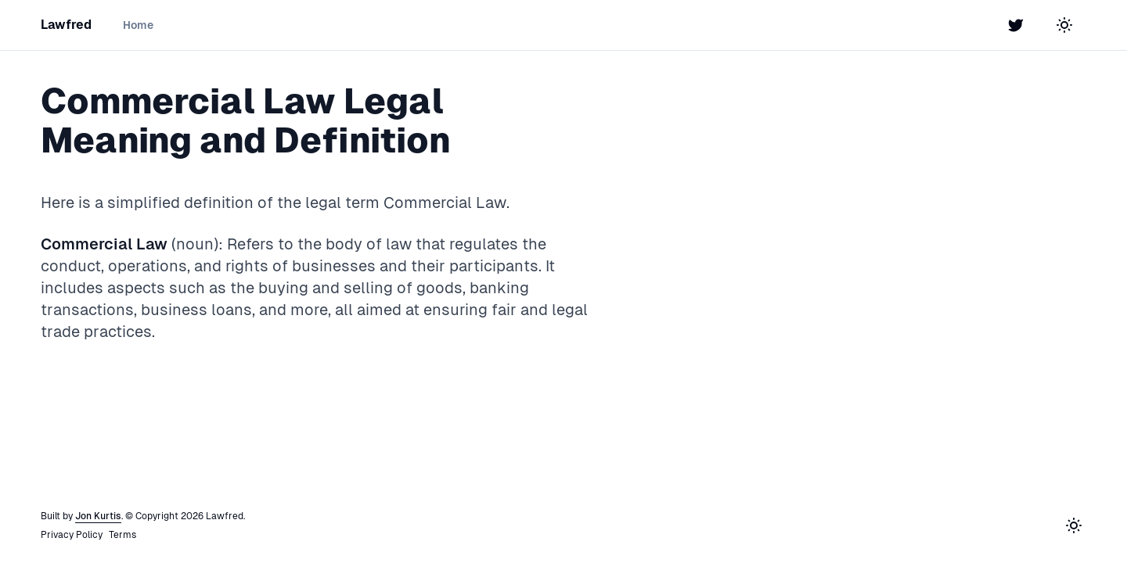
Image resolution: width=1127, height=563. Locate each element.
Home (138, 25)
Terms (122, 534)
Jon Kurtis (98, 516)
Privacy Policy (72, 534)
